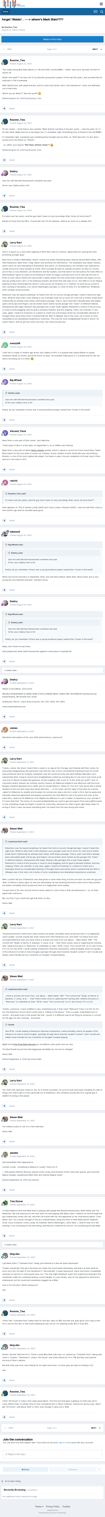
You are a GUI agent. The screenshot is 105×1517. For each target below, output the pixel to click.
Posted (21, 63)
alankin (14, 1152)
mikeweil (15, 531)
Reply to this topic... (15, 1454)
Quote (12, 108)
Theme (39, 1506)
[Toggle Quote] (6, 393)
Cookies (66, 1506)
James (14, 728)
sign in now (64, 1442)
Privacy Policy (53, 1506)
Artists (22, 30)
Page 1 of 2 (52, 49)
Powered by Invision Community (52, 1513)
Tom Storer (16, 1201)
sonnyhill (15, 343)
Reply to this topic (52, 39)
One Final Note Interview (25, 1044)
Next (95, 49)
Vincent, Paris (18, 431)
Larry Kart (16, 242)
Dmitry (14, 171)
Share (25, 1469)
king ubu (15, 1253)
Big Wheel (15, 380)
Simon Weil (16, 828)
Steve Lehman (37, 450)
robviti (13, 480)
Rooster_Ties (11, 27)
